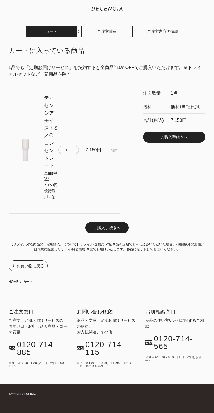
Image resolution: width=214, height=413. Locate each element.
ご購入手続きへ (174, 137)
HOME (14, 282)
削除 (114, 150)
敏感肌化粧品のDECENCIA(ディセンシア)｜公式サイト (107, 8)
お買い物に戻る (30, 266)
